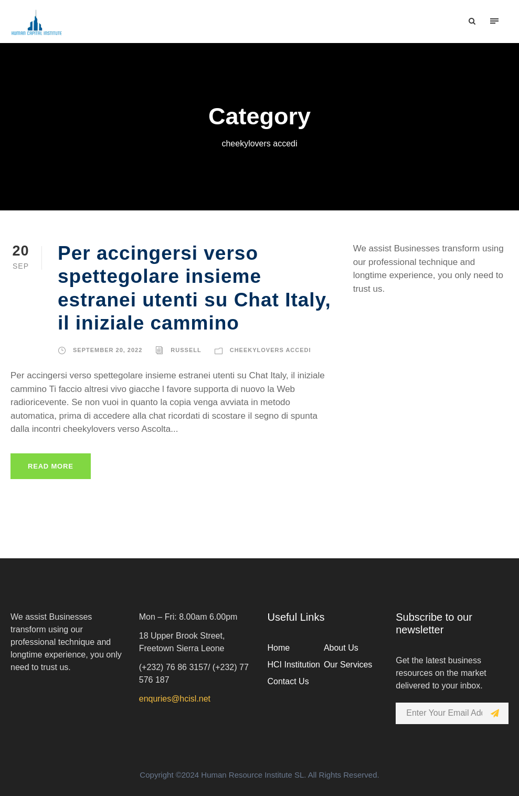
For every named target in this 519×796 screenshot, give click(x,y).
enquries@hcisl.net (174, 698)
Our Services (348, 664)
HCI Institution (294, 664)
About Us (341, 647)
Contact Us (288, 681)
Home (279, 647)
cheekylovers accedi (270, 350)
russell (186, 350)
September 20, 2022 (107, 350)
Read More (50, 466)
